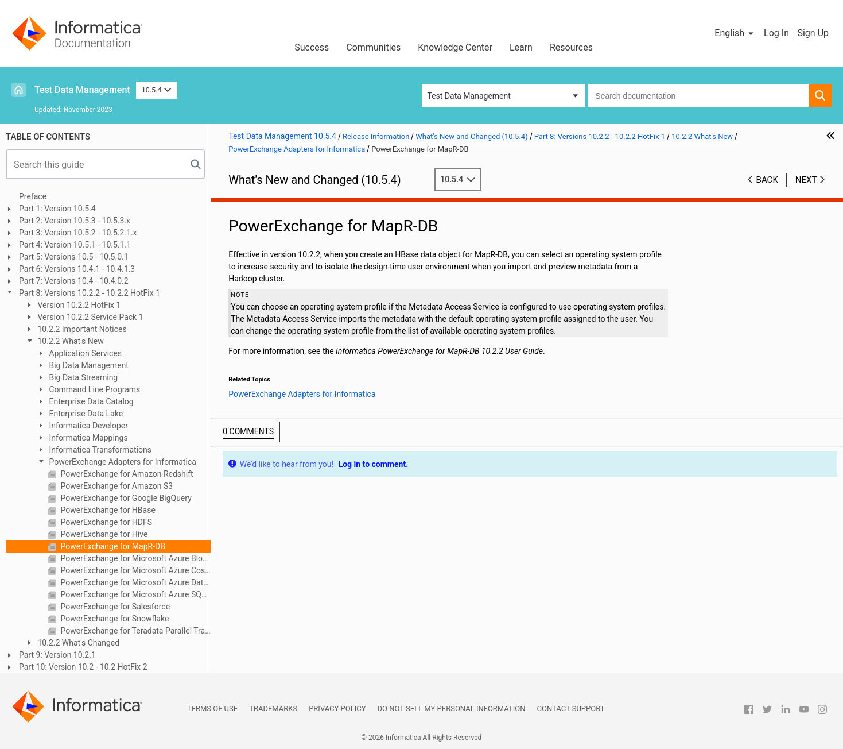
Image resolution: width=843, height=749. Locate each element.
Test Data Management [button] (469, 96)
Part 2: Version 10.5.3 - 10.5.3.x (74, 220)
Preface (32, 196)
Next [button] (806, 180)
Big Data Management (88, 365)
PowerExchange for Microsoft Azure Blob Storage (135, 558)
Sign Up (813, 33)
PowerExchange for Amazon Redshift (126, 473)
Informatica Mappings (87, 437)
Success (311, 47)
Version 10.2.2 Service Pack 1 (89, 317)
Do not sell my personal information (452, 708)
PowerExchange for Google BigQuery (125, 498)
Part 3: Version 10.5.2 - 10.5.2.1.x (78, 232)
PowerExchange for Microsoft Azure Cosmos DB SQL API (135, 570)
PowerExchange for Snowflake (114, 618)
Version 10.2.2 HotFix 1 (78, 305)
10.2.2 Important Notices (81, 329)
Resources (571, 47)
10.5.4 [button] (157, 90)
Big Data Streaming (82, 377)
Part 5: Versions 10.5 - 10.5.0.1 (74, 256)
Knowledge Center (455, 47)
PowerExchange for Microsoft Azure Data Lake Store (135, 582)
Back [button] (767, 180)
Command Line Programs (93, 389)
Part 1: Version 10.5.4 (57, 208)
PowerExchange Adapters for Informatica (121, 461)
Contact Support (571, 708)
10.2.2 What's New (70, 341)
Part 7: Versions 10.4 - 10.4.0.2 (74, 280)
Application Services (84, 353)
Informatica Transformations (99, 449)
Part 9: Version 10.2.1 (57, 654)
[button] (735, 33)
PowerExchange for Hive (103, 534)
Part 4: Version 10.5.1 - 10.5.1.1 (75, 244)
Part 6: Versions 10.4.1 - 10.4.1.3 (77, 268)
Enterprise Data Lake (85, 413)
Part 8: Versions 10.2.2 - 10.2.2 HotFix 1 (89, 293)
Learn (521, 47)
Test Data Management (82, 89)
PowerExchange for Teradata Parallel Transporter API (135, 630)
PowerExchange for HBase (107, 510)
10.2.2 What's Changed (77, 642)
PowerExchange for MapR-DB (112, 546)
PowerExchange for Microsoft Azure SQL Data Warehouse (135, 594)
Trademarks (273, 708)
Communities (373, 47)
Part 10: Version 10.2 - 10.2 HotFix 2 (83, 666)
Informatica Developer (87, 425)
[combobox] (698, 95)
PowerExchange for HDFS (105, 522)
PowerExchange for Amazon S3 (116, 486)
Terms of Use (212, 708)
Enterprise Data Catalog (90, 401)
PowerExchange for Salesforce (114, 606)
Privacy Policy (337, 708)
